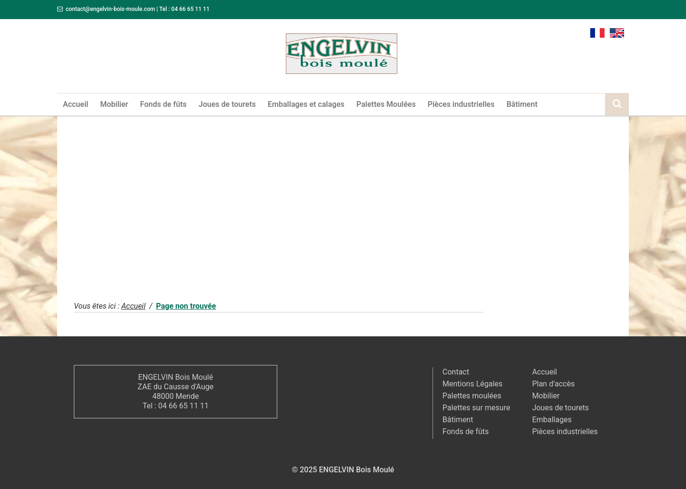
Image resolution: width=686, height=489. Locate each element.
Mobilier (114, 104)
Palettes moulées (472, 395)
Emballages (552, 419)
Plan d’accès (553, 383)
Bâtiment (521, 104)
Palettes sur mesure (476, 407)
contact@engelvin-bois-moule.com (110, 9)
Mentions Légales (473, 383)
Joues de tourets (227, 104)
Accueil (75, 104)
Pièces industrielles (461, 104)
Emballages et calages (306, 104)
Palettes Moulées (386, 104)
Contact (456, 371)
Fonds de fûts (163, 104)
